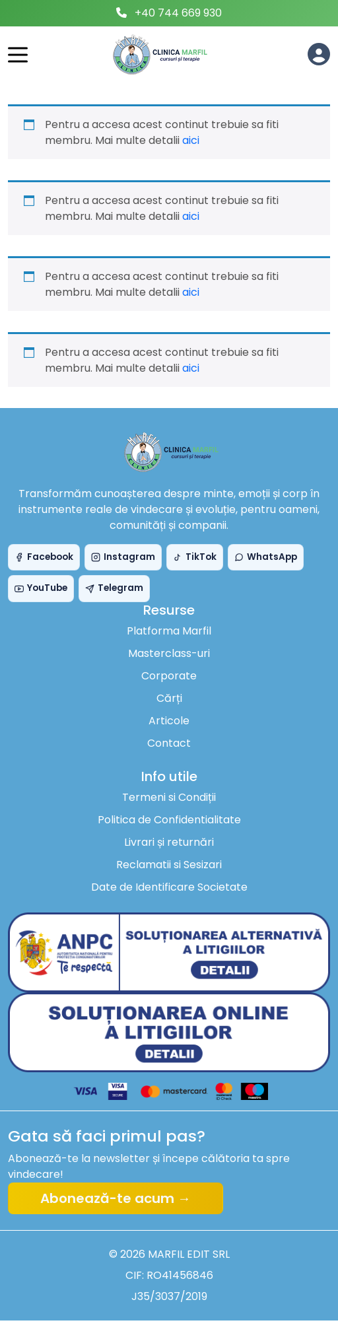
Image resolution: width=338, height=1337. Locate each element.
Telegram (114, 588)
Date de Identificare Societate (169, 887)
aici (190, 140)
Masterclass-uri (169, 653)
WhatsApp (265, 557)
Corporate (169, 675)
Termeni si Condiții (169, 797)
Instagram (123, 557)
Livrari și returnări (169, 842)
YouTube (41, 588)
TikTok (195, 557)
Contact (169, 743)
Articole (169, 720)
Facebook (44, 557)
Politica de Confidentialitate (169, 819)
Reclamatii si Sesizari (169, 864)
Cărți (169, 698)
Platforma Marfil (169, 630)
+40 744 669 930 (178, 12)
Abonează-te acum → (115, 1198)
